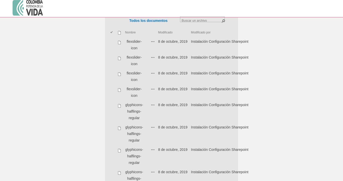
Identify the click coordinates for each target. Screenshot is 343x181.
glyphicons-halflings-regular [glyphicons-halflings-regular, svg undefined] (134, 133)
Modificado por (201, 32)
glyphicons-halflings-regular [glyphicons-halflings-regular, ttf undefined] (134, 156)
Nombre (130, 32)
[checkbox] (112, 32)
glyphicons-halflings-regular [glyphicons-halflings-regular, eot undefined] (134, 111)
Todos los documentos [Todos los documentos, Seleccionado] (148, 21)
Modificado (165, 32)
